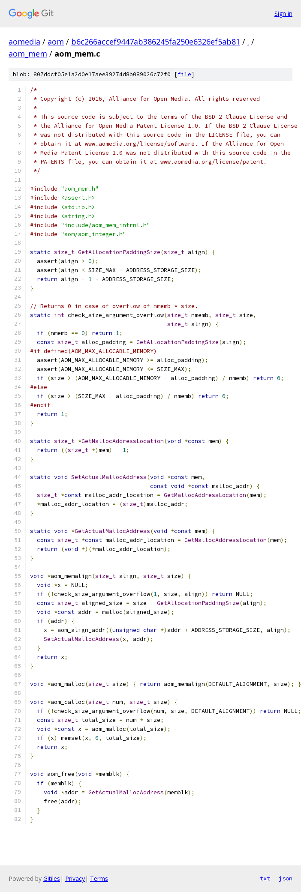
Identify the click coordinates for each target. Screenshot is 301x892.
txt (265, 878)
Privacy (75, 878)
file (184, 74)
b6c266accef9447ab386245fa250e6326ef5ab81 (155, 41)
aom (56, 41)
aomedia (24, 41)
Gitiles (51, 878)
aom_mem (28, 53)
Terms (99, 878)
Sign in (283, 13)
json (285, 878)
